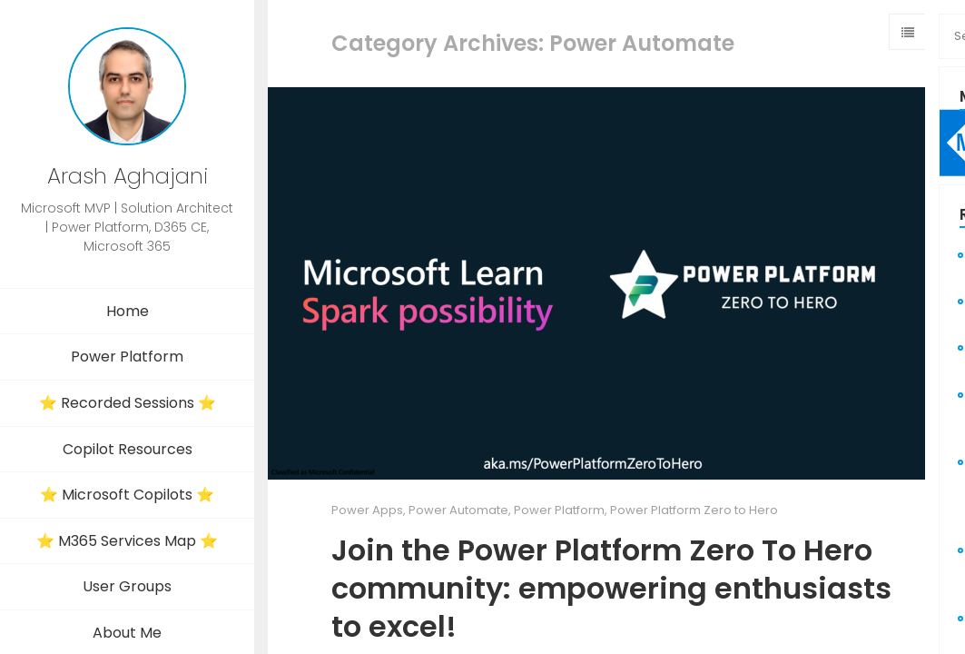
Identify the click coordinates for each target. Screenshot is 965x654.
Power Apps (367, 510)
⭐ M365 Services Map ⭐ (127, 540)
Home (127, 311)
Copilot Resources (127, 449)
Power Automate (458, 510)
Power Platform (127, 356)
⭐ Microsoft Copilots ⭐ (127, 494)
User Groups (127, 586)
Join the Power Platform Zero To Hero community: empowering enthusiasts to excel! (611, 588)
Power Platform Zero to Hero (694, 510)
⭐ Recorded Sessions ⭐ (127, 402)
